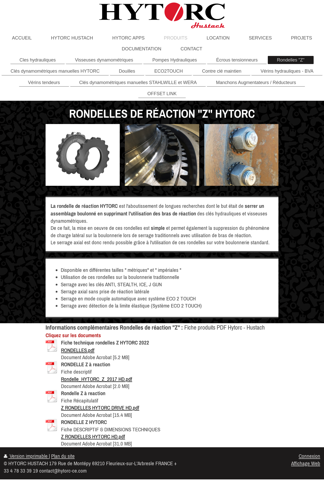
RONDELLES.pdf (77, 350)
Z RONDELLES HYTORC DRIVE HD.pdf (100, 407)
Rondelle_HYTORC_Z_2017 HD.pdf (96, 379)
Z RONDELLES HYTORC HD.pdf (93, 436)
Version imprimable (26, 456)
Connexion (309, 456)
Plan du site (63, 456)
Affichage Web (305, 463)
